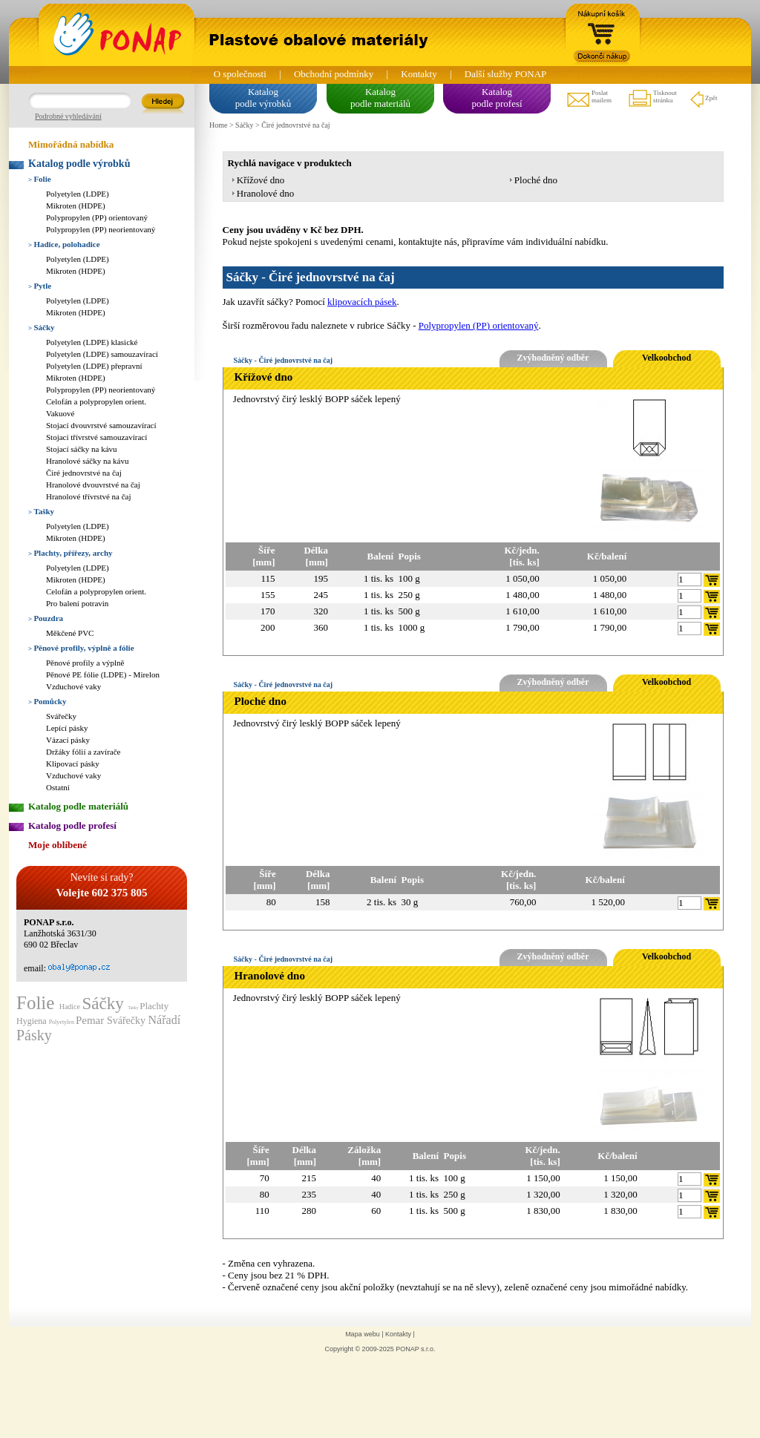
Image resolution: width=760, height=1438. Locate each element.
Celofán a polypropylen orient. (96, 401)
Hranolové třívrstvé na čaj (88, 496)
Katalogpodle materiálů (380, 97)
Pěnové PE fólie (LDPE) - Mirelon (103, 674)
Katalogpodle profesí (496, 97)
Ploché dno (535, 180)
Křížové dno (261, 180)
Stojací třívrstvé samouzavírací (96, 437)
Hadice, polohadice (64, 244)
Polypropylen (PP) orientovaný (97, 217)
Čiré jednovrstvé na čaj (84, 472)
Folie (39, 178)
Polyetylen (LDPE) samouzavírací (102, 353)
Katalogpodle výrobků (263, 97)
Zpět (703, 98)
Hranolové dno (266, 193)
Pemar (91, 1020)
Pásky (34, 1035)
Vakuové (60, 413)
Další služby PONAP (506, 73)
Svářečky (61, 716)
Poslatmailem (589, 98)
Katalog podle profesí (72, 825)
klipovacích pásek (362, 301)
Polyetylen (62, 1022)
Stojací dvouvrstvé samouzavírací (101, 425)
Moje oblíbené (57, 844)
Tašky (41, 511)
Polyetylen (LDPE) (77, 193)
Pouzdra (45, 618)
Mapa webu (362, 1334)
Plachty (154, 1005)
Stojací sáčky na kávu (81, 448)
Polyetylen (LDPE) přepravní (94, 365)
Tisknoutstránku (652, 98)
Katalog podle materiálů (78, 806)
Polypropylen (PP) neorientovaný (100, 229)
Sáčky (41, 327)
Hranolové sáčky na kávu (87, 460)
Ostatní (58, 787)
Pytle (39, 285)
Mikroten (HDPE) (75, 205)
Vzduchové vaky (73, 686)
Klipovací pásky (72, 763)
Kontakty (418, 73)
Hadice (70, 1006)
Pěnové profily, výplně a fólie (81, 647)
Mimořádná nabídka (71, 144)
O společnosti (240, 73)
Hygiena (32, 1021)
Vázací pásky (68, 739)
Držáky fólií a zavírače (83, 751)
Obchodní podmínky (333, 73)
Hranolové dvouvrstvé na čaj (93, 484)
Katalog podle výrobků (79, 163)
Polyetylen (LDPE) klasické (91, 342)
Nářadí (164, 1020)
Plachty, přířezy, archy (70, 552)
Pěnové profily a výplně (85, 662)
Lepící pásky (67, 727)
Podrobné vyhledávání (68, 116)
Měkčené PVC (70, 632)
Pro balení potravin (77, 603)
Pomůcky (47, 701)
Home (218, 125)
